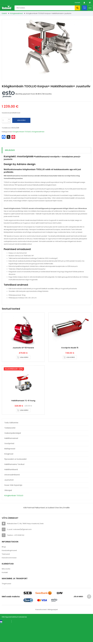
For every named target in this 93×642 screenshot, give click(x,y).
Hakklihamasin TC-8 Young (23, 419)
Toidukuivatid (9, 447)
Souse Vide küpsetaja (13, 504)
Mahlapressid (9, 467)
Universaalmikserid (12, 493)
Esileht (4, 13)
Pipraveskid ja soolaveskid (15, 478)
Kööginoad (8, 473)
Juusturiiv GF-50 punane (23, 357)
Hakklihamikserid (11, 488)
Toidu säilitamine (11, 441)
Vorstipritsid (9, 462)
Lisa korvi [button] (24, 367)
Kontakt (77, 3)
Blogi (4, 565)
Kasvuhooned (40, 628)
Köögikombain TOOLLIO (13, 514)
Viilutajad (8, 509)
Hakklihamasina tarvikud (14, 483)
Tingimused (6, 602)
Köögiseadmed (16, 13)
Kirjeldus (10, 150)
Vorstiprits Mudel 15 (69, 357)
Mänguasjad (53, 628)
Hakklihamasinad (11, 457)
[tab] (46, 150)
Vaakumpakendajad (12, 452)
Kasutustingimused (9, 569)
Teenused (6, 573)
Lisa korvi (21, 120)
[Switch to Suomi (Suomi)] (3, 641)
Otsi (77, 7)
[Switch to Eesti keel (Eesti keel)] (5, 639)
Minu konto (6, 587)
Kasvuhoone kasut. (9, 576)
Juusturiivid (8, 499)
